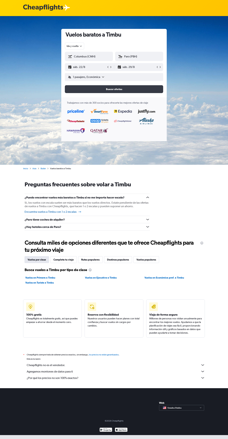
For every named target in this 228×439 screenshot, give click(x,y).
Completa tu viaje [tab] (63, 259)
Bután (43, 168)
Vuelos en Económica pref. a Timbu (164, 277)
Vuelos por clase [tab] (37, 259)
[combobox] (74, 46)
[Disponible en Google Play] (106, 430)
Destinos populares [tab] (118, 259)
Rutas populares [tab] (90, 259)
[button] (87, 67)
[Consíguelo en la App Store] (121, 430)
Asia (34, 168)
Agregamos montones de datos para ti (116, 371)
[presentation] (201, 243)
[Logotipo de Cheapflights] (43, 7)
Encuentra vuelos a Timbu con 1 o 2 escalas (53, 212)
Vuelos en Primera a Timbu (40, 277)
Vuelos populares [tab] (146, 259)
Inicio (25, 168)
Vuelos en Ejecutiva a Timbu (101, 277)
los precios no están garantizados (104, 354)
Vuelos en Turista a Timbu (39, 282)
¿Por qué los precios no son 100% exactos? (116, 378)
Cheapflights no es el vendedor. (116, 365)
